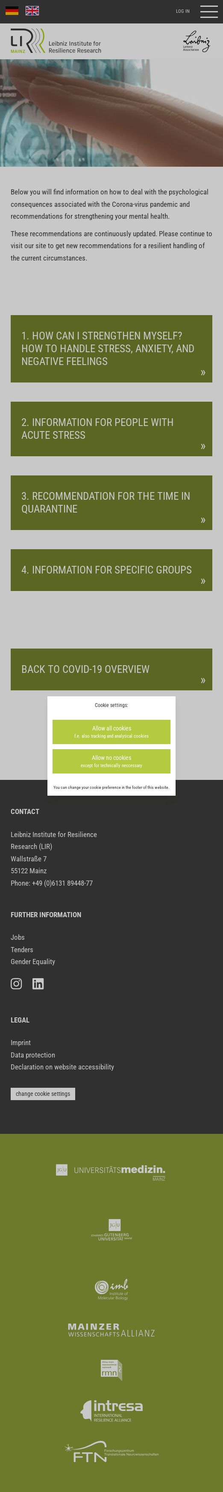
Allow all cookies (111, 732)
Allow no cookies (111, 761)
